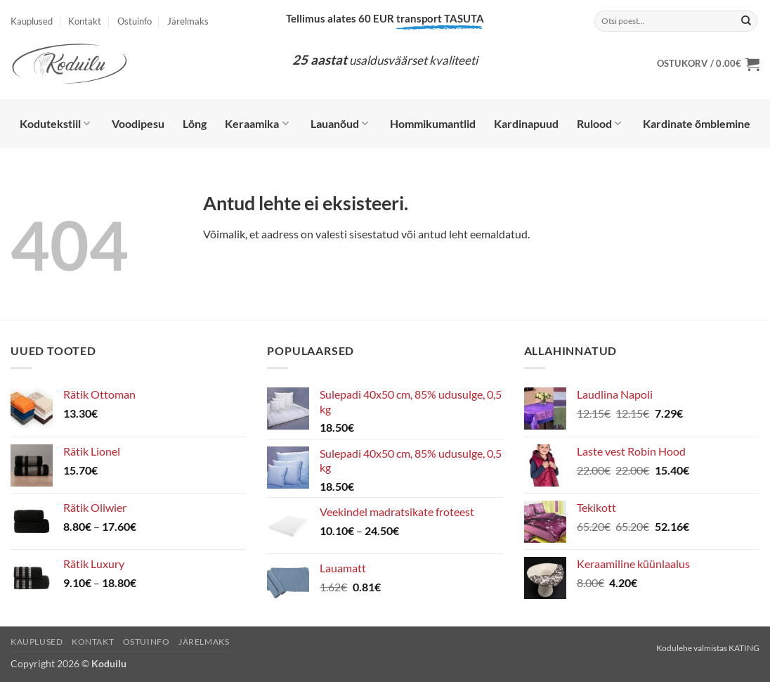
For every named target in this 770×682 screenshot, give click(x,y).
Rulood (599, 124)
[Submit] (746, 21)
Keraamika (256, 124)
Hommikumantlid (433, 123)
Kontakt (84, 21)
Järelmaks (188, 21)
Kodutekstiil (55, 124)
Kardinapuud (526, 123)
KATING (744, 647)
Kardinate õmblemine (696, 123)
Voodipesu (138, 123)
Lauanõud (339, 124)
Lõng (195, 123)
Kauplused (32, 21)
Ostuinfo (134, 21)
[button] (708, 64)
